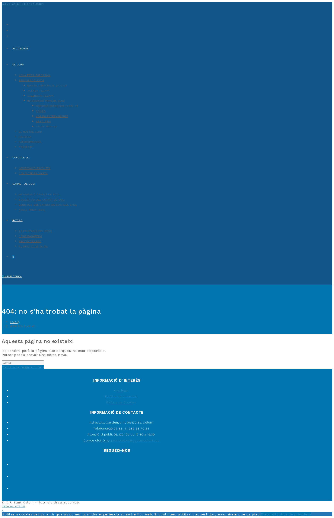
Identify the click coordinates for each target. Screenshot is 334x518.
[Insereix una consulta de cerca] (23, 362)
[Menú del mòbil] (13, 276)
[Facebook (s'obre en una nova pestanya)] (11, 30)
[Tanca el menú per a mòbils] (13, 506)
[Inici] (14, 322)
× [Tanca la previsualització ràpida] (3, 510)
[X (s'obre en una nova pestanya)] (11, 24)
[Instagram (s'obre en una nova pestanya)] (11, 35)
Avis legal (121, 390)
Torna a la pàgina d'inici (23, 367)
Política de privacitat (121, 396)
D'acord (267, 514)
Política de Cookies (121, 402)
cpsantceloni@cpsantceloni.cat (134, 440)
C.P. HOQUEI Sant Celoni (23, 4)
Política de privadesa (292, 514)
